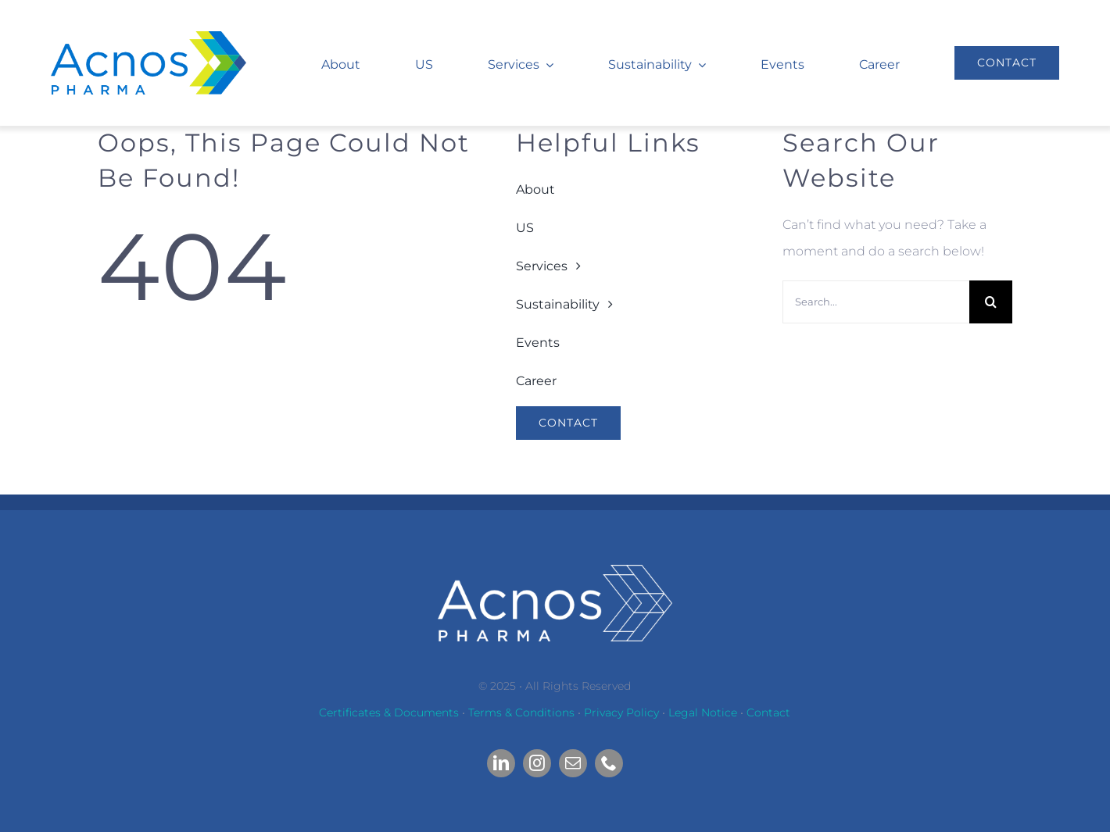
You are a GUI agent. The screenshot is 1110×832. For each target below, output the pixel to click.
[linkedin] (501, 763)
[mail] (573, 763)
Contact (768, 712)
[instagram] (537, 763)
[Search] (990, 301)
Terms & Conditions (521, 712)
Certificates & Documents (389, 712)
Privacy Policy (621, 712)
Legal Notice (702, 712)
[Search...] (875, 301)
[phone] (609, 763)
